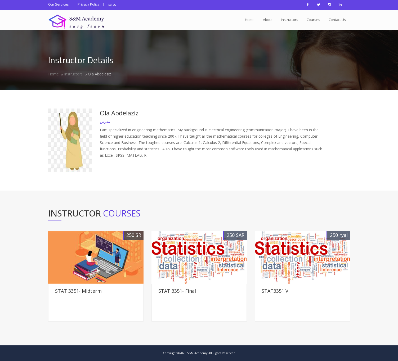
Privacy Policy (88, 4)
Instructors (289, 19)
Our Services (58, 4)
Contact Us (337, 19)
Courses (313, 19)
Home (249, 19)
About (267, 19)
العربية (113, 4)
